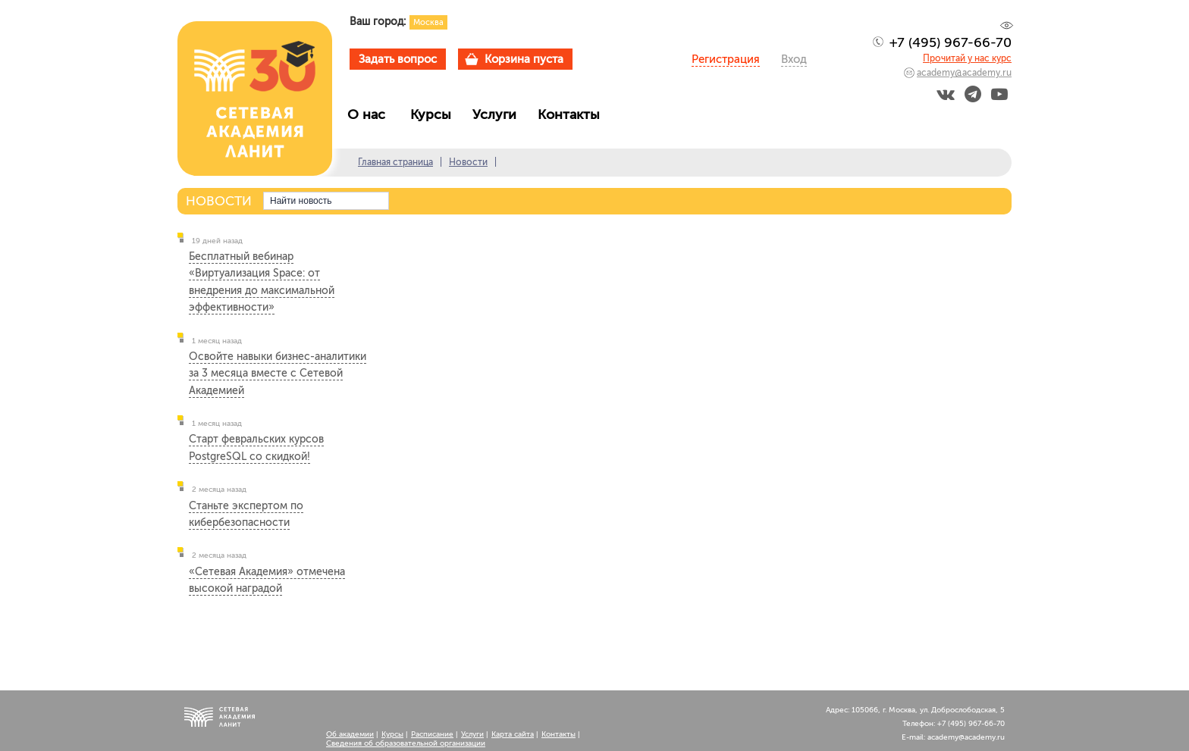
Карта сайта (512, 734)
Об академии (350, 734)
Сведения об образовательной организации (405, 743)
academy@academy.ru (964, 72)
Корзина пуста (524, 59)
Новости (468, 162)
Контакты (572, 114)
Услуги (498, 114)
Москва (428, 22)
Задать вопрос (398, 59)
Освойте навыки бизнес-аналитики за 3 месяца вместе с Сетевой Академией (277, 373)
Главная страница (395, 162)
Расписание (432, 734)
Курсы (434, 114)
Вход (794, 59)
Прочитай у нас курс (967, 58)
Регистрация (726, 59)
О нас (372, 114)
